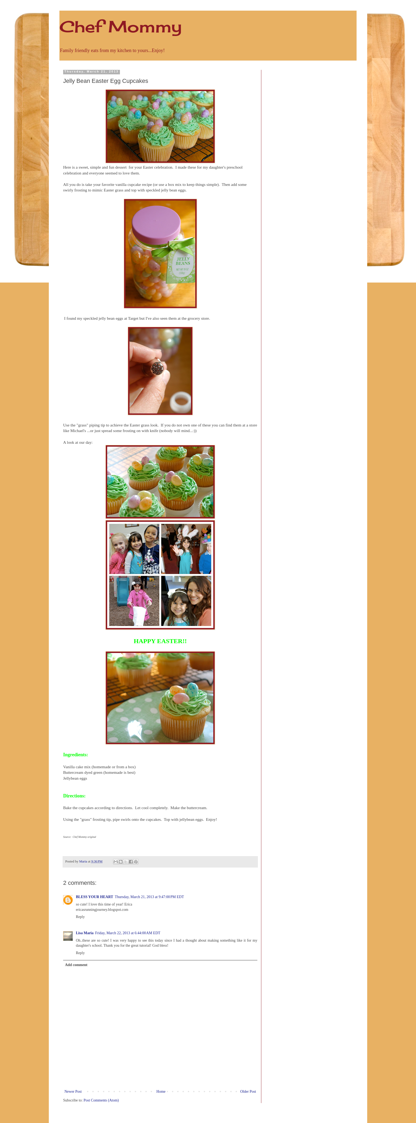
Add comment (76, 965)
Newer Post (73, 1092)
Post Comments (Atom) (101, 1100)
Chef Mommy (120, 26)
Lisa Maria (85, 933)
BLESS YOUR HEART (94, 897)
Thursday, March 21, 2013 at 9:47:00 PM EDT (149, 897)
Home (161, 1092)
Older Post (248, 1092)
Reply (80, 917)
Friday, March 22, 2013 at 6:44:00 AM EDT (128, 933)
